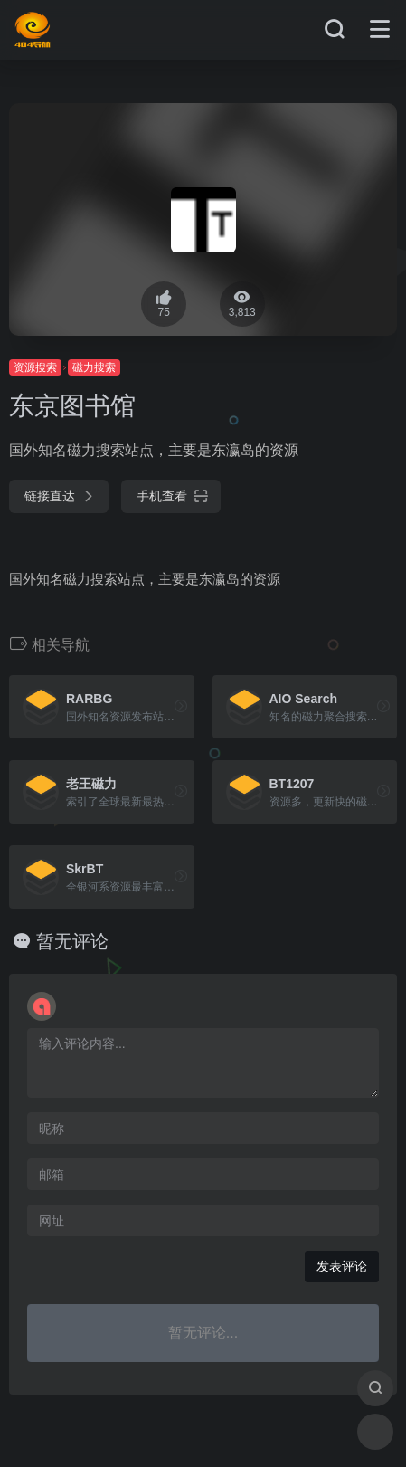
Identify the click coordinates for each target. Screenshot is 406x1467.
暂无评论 (72, 941)
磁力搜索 (94, 367)
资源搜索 (35, 367)
